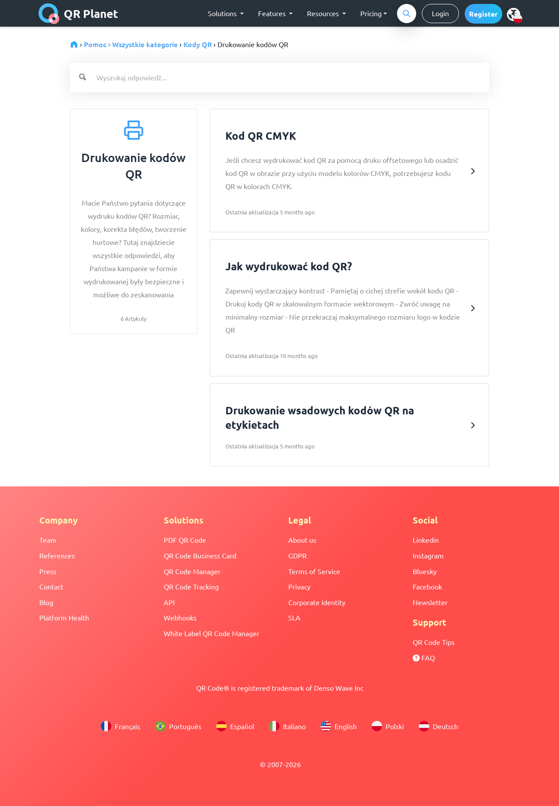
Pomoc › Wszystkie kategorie (131, 44)
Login (440, 13)
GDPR (297, 555)
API (169, 602)
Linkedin (426, 539)
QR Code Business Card (200, 555)
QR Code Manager (192, 571)
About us (302, 539)
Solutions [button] (223, 13)
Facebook (427, 586)
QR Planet (78, 13)
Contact (51, 586)
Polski (388, 726)
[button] (483, 14)
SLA (294, 617)
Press (47, 571)
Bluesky (425, 571)
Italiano (287, 726)
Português (178, 726)
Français (120, 726)
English (339, 726)
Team (47, 539)
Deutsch (438, 726)
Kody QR (197, 44)
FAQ (424, 657)
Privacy (299, 586)
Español (235, 726)
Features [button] (272, 13)
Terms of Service (314, 571)
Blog (46, 602)
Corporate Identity (316, 602)
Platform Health (64, 617)
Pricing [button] (371, 13)
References (57, 555)
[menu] (513, 14)
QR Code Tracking (191, 586)
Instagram (428, 555)
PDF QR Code (185, 539)
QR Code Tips (434, 641)
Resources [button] (324, 13)
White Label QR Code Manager (211, 633)
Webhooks (180, 617)
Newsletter (430, 602)
